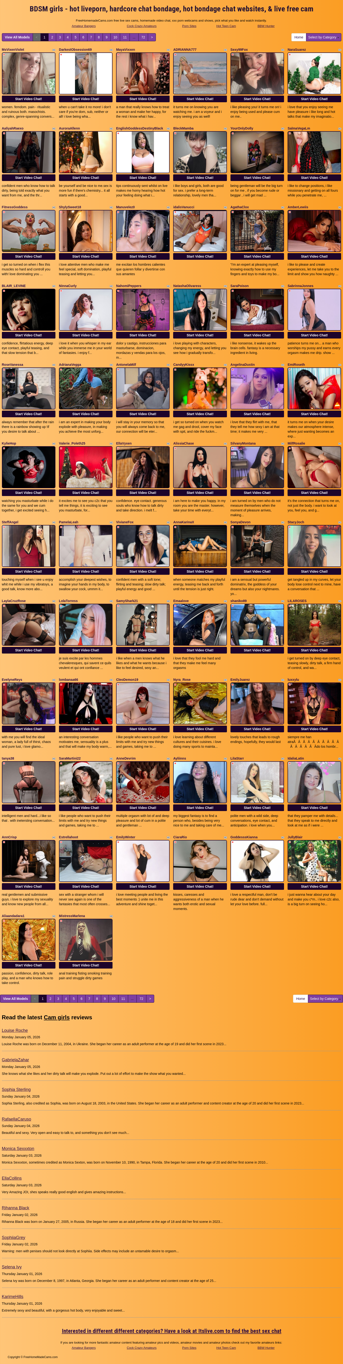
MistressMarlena (72, 916)
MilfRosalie (296, 443)
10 (115, 37)
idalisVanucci (183, 207)
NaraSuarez (297, 49)
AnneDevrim (125, 758)
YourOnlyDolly (241, 128)
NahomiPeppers (128, 286)
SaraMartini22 (70, 758)
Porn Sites (189, 26)
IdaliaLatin (296, 758)
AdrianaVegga (70, 365)
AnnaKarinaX (183, 522)
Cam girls (57, 1017)
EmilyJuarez (240, 680)
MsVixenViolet (13, 49)
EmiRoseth (296, 365)
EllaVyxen (124, 443)
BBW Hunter (266, 26)
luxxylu (293, 680)
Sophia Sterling (16, 1089)
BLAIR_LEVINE (14, 286)
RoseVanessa (12, 365)
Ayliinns (179, 758)
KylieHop (9, 443)
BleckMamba (183, 128)
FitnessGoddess (15, 207)
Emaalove (181, 601)
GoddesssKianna (243, 837)
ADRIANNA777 (184, 49)
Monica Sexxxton (18, 1148)
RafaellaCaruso (16, 1119)
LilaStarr (237, 758)
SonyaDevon (240, 522)
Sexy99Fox (239, 49)
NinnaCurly (68, 286)
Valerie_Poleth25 (72, 443)
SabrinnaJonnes (300, 286)
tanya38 (8, 758)
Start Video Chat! (28, 99)
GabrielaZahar (15, 1060)
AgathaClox (239, 207)
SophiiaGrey (13, 1237)
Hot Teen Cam (226, 26)
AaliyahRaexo (13, 128)
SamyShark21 (127, 601)
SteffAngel (10, 522)
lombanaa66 (68, 680)
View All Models (17, 37)
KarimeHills (12, 1296)
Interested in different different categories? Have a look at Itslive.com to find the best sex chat (171, 1331)
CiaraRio (180, 837)
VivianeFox (125, 522)
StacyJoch (296, 522)
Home (298, 37)
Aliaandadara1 (13, 916)
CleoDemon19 (127, 680)
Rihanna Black (15, 1208)
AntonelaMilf (126, 365)
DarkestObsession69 (75, 49)
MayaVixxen (125, 49)
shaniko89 (238, 601)
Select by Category (323, 37)
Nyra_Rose (181, 680)
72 (143, 37)
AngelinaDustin (242, 365)
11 (125, 37)
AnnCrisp (9, 837)
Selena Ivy (12, 1267)
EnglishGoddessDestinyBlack (139, 128)
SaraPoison (239, 286)
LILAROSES (297, 601)
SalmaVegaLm (299, 128)
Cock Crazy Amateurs (142, 26)
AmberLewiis (298, 207)
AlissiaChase (183, 443)
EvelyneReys (12, 680)
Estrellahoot (68, 837)
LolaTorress (68, 601)
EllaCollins (12, 1178)
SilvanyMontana (243, 443)
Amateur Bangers (84, 26)
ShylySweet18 (70, 207)
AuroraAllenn (69, 128)
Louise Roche (15, 1030)
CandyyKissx (183, 365)
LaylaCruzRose (14, 601)
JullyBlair (295, 837)
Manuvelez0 (125, 207)
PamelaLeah (68, 522)
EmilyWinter (125, 837)
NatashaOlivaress (187, 286)
